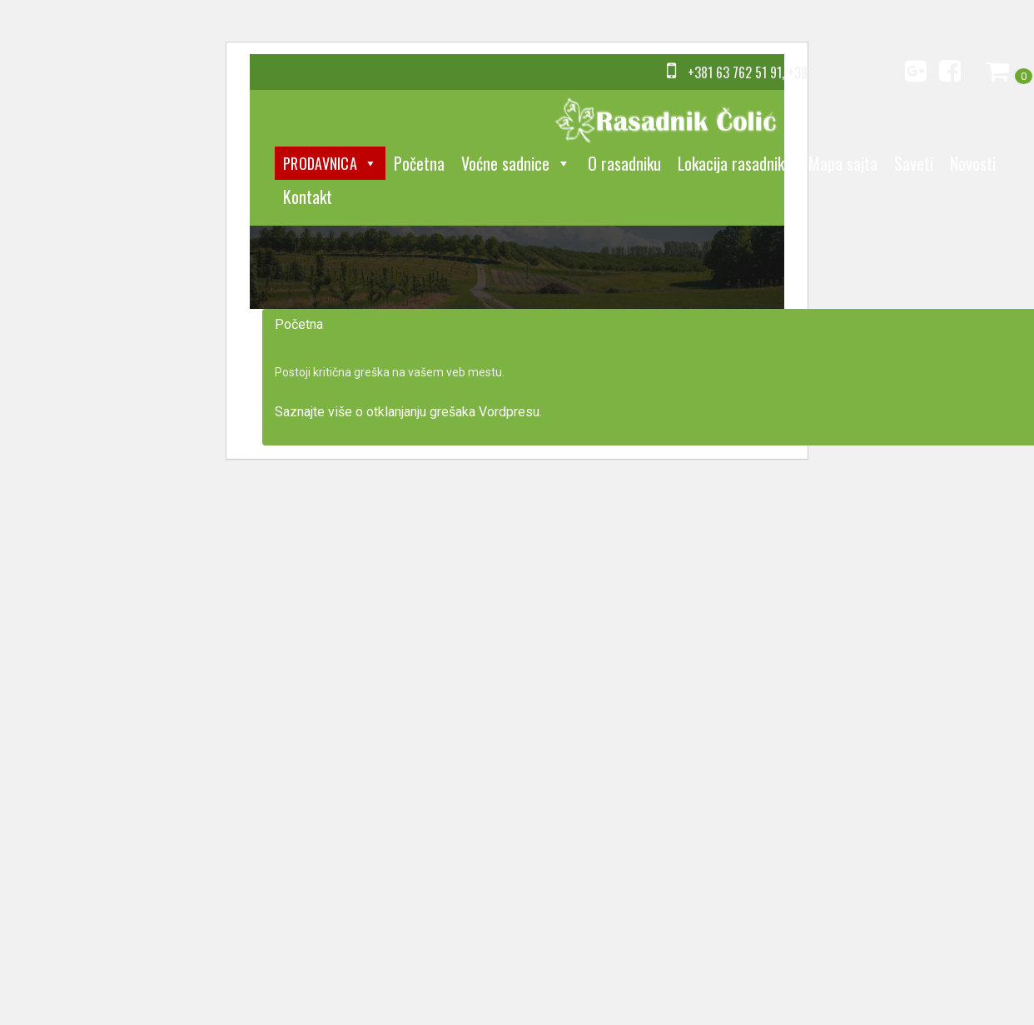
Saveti (913, 163)
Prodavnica (330, 163)
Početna (419, 163)
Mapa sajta (842, 163)
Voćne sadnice (516, 163)
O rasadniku (624, 163)
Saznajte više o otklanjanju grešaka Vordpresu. (408, 412)
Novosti (973, 163)
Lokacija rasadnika (735, 163)
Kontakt (307, 196)
